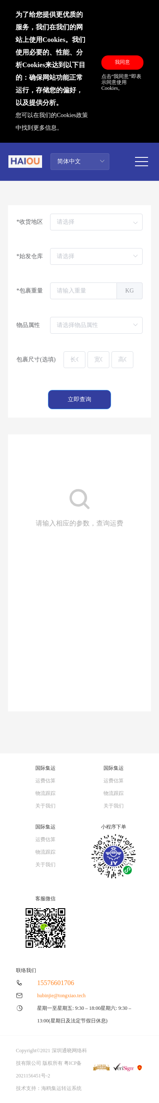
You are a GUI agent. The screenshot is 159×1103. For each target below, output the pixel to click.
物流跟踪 (45, 793)
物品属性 (28, 325)
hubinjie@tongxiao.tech (61, 995)
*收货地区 (29, 222)
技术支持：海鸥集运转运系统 (49, 1088)
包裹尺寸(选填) (36, 359)
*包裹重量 (29, 291)
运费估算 (45, 781)
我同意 (122, 62)
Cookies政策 (72, 115)
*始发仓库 (29, 256)
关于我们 (45, 806)
